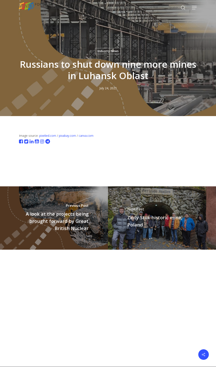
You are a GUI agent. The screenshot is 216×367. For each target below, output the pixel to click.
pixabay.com (67, 136)
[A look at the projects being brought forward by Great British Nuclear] (54, 218)
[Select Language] (177, 7)
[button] (194, 7)
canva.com (86, 136)
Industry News (108, 51)
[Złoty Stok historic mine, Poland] (162, 218)
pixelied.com (47, 136)
